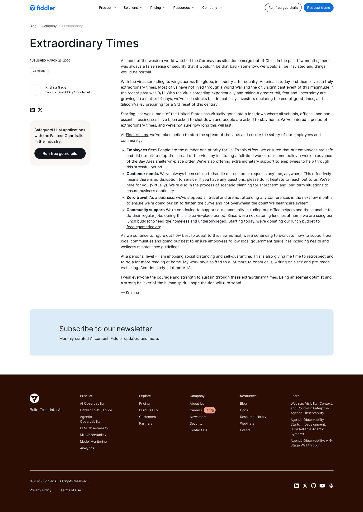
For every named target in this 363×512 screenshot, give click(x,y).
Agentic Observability (90, 419)
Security (196, 423)
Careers (196, 410)
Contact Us (198, 430)
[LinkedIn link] (296, 485)
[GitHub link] (313, 485)
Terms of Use (71, 490)
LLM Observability (94, 428)
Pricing (144, 403)
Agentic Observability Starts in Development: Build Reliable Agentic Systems (308, 426)
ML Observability (93, 435)
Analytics (87, 448)
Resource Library (253, 417)
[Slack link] (331, 485)
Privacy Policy (41, 490)
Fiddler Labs (137, 134)
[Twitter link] (305, 485)
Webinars (247, 423)
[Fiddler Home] (34, 398)
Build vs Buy (148, 410)
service (190, 179)
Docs (244, 410)
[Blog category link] (39, 70)
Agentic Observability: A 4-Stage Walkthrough (312, 442)
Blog (243, 403)
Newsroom (198, 417)
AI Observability (92, 403)
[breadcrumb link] (49, 26)
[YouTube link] (322, 485)
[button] (107, 7)
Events (245, 430)
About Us (197, 403)
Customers (147, 417)
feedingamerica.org (144, 226)
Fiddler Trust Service (96, 410)
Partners (145, 423)
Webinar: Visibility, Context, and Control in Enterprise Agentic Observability (312, 408)
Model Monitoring (93, 441)
